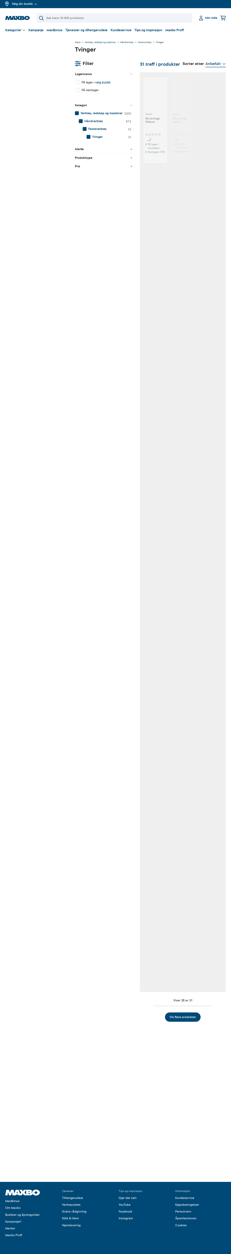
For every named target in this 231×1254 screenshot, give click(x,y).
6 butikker (100, 263)
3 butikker (100, 575)
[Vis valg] (15, 30)
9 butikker (100, 673)
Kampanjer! (13, 1221)
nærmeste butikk (149, 575)
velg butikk (33, 63)
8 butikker (198, 263)
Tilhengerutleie (72, 1198)
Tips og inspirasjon (148, 30)
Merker (10, 1228)
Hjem (78, 42)
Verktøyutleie (71, 1205)
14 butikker (150, 160)
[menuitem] (36, 94)
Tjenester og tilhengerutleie (86, 30)
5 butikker (149, 673)
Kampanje (36, 30)
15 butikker (199, 575)
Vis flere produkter (150, 1126)
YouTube (125, 1205)
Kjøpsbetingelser (187, 1205)
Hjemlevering (71, 1225)
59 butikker (101, 366)
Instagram (126, 1218)
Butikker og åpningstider (22, 1215)
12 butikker (150, 981)
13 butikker (101, 882)
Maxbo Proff (174, 30)
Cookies (181, 1225)
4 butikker (100, 160)
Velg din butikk (24, 4)
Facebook (125, 1211)
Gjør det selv (128, 1198)
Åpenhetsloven (185, 1218)
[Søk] (114, 18)
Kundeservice (121, 30)
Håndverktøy (127, 42)
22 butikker (101, 776)
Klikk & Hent (70, 1218)
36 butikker (150, 366)
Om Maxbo (13, 1208)
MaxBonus (54, 30)
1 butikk (197, 165)
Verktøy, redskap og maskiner (100, 42)
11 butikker (150, 468)
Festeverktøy (145, 42)
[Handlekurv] (223, 18)
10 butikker (199, 370)
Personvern (183, 1211)
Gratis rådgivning (74, 1211)
